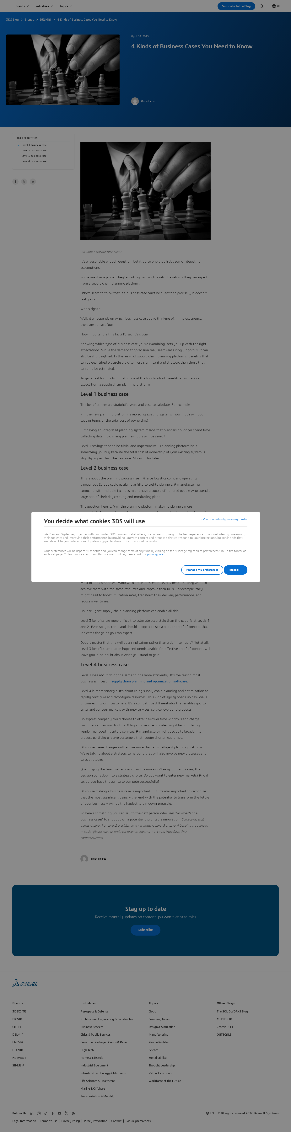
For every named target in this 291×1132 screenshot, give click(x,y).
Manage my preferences (197, 569)
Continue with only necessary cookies (222, 521)
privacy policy (156, 554)
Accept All (235, 569)
